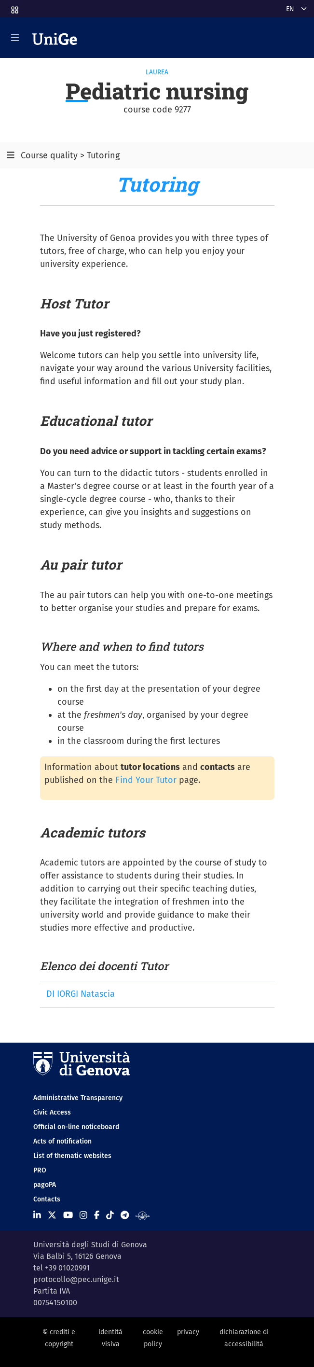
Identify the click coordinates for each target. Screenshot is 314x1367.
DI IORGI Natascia (80, 994)
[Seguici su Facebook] (96, 1215)
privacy (188, 1332)
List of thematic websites (72, 1156)
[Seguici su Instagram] (83, 1215)
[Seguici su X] (52, 1215)
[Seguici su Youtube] (68, 1215)
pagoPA (44, 1185)
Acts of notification (62, 1141)
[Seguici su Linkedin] (37, 1215)
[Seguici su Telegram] (125, 1215)
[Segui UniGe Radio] (143, 1215)
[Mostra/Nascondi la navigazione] (15, 37)
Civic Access (52, 1112)
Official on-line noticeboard (76, 1127)
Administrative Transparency (78, 1098)
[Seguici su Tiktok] (110, 1215)
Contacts (46, 1199)
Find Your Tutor (146, 780)
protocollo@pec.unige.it (76, 1279)
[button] (14, 7)
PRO (39, 1170)
